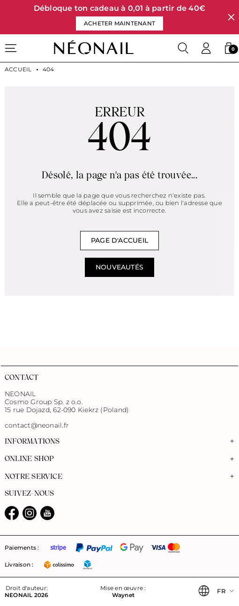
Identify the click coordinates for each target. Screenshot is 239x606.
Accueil (18, 69)
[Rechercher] (183, 48)
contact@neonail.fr (37, 426)
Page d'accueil (119, 240)
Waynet (123, 595)
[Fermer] (231, 17)
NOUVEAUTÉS (119, 267)
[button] (228, 48)
